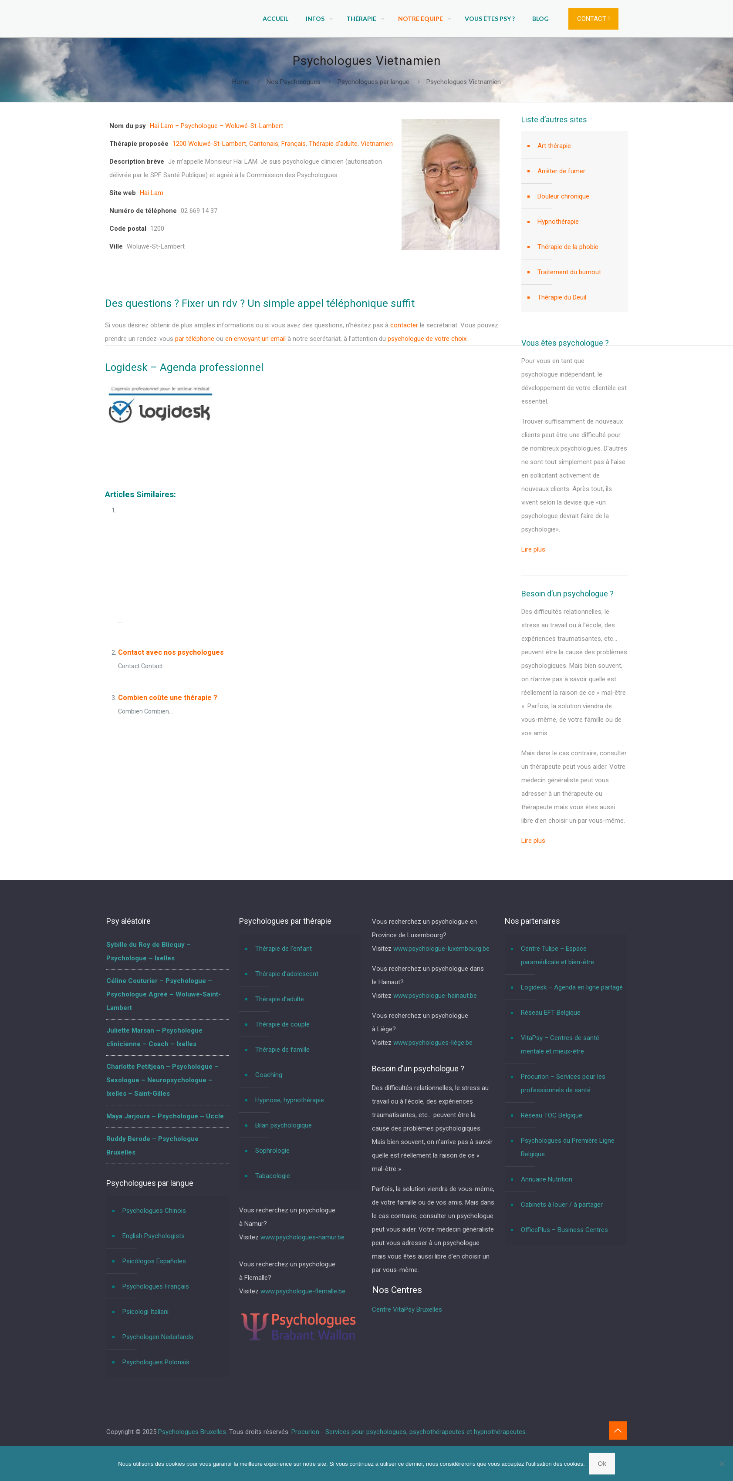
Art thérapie (554, 146)
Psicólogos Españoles (154, 1261)
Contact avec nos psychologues (171, 652)
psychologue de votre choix (427, 339)
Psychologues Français (155, 1286)
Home (241, 82)
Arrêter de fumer (561, 171)
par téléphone (194, 339)
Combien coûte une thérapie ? (167, 697)
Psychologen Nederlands (157, 1337)
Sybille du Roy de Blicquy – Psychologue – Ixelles (148, 951)
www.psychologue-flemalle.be (302, 1291)
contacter (404, 325)
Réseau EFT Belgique (551, 1013)
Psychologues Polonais (155, 1362)
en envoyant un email (255, 339)
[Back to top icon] (618, 1430)
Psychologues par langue (373, 82)
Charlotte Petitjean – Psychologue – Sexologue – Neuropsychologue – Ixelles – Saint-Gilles (162, 1080)
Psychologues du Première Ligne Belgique (568, 1147)
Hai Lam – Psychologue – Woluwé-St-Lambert (216, 126)
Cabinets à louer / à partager (562, 1204)
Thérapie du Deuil (561, 297)
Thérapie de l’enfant (283, 949)
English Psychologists (153, 1236)
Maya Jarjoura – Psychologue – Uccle (165, 1116)
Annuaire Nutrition (546, 1179)
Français (293, 144)
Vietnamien (377, 144)
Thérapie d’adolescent (286, 974)
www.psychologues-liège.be (433, 1043)
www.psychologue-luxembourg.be (441, 949)
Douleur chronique (563, 196)
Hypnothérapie (558, 222)
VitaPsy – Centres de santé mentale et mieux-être (560, 1044)
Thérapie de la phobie (567, 247)
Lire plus (533, 549)
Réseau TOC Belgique (551, 1115)
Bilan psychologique (283, 1125)
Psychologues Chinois (154, 1211)
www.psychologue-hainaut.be (435, 996)
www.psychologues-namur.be (302, 1237)
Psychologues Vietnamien (463, 82)
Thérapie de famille (282, 1050)
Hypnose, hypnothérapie (289, 1100)
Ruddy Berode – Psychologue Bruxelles (152, 1145)
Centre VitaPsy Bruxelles (407, 1309)
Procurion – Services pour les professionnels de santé (563, 1083)
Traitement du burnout (569, 272)
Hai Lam (151, 193)
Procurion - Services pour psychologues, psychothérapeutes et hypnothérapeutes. (409, 1432)
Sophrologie (272, 1151)
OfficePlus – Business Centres (564, 1230)
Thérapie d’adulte (333, 144)
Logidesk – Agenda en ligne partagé (572, 987)
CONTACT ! (593, 19)
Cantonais (263, 144)
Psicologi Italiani (145, 1312)
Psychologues (137, 453)
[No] (722, 1463)
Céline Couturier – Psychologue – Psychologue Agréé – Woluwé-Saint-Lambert (163, 994)
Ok (602, 1463)
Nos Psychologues (294, 82)
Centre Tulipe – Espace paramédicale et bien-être (557, 955)
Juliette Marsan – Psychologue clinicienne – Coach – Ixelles (154, 1037)
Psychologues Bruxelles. (193, 1432)
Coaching (268, 1075)
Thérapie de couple (282, 1024)
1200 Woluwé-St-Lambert (209, 144)
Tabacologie (272, 1176)
